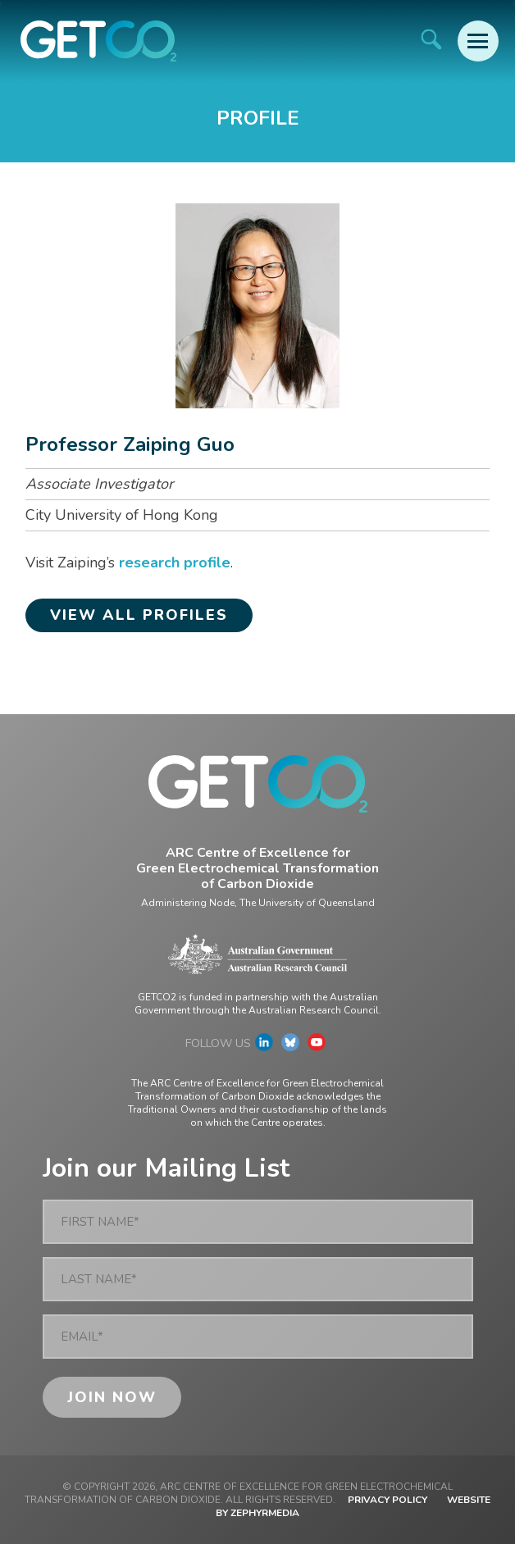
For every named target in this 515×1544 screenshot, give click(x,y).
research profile (174, 562)
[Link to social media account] (264, 1046)
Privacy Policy (387, 1499)
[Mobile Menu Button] (478, 40)
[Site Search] (431, 39)
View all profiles (139, 615)
